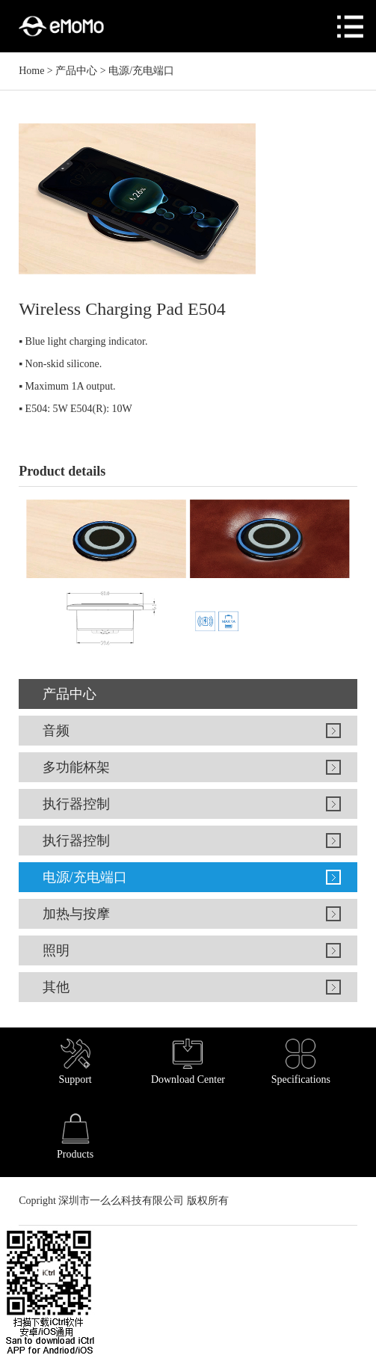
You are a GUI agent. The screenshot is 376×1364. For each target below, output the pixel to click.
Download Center (188, 1062)
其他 (56, 987)
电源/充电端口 (141, 70)
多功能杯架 (76, 767)
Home (31, 70)
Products (75, 1136)
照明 (56, 950)
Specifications (300, 1062)
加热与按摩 (76, 913)
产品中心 (76, 70)
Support (74, 1062)
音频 (56, 730)
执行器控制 (76, 803)
